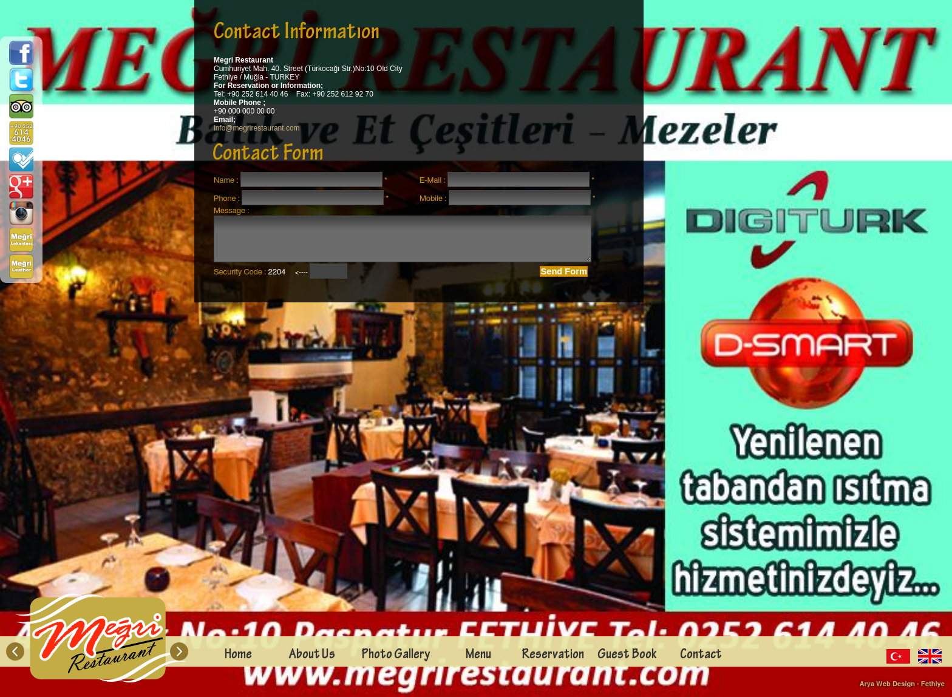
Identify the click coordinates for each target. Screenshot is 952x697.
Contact (701, 655)
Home (238, 655)
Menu (478, 655)
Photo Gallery (395, 655)
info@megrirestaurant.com (257, 128)
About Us (312, 655)
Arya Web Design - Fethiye (902, 684)
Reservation (553, 655)
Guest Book (626, 655)
